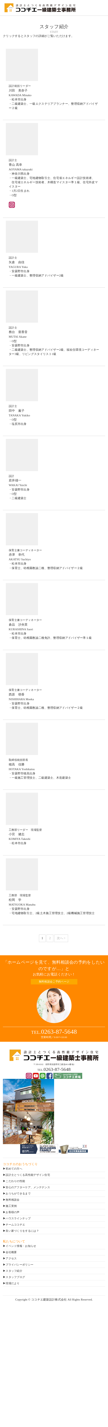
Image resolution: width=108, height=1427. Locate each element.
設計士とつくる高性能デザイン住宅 (28, 1174)
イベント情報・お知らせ (21, 1246)
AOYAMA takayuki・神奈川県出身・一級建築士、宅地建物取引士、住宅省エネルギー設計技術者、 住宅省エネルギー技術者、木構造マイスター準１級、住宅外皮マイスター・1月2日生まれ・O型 (54, 177)
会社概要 (11, 1252)
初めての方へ (14, 1168)
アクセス (11, 1258)
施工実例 (11, 1206)
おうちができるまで (18, 1193)
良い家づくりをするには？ (22, 1230)
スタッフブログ (15, 1277)
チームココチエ (15, 1224)
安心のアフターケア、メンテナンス (28, 1187)
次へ (60, 938)
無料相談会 (12, 1199)
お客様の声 (12, 1212)
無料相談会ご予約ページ (54, 981)
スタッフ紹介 (14, 1270)
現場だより (12, 1283)
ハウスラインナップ (18, 1218)
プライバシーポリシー (19, 1264)
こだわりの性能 (15, 1181)
